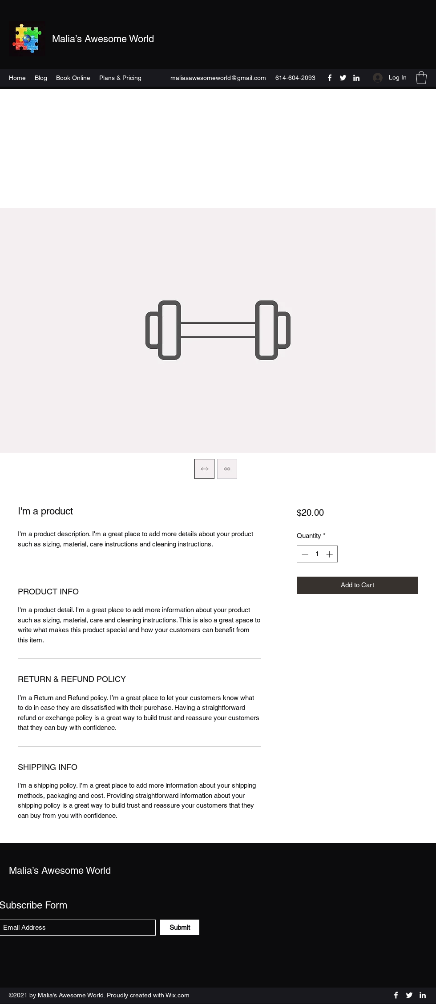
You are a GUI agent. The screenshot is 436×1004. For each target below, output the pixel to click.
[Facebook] (329, 77)
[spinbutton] (317, 554)
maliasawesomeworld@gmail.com (218, 77)
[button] (421, 77)
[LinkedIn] (356, 77)
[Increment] (330, 554)
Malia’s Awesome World (103, 38)
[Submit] (179, 927)
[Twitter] (343, 77)
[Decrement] (304, 554)
